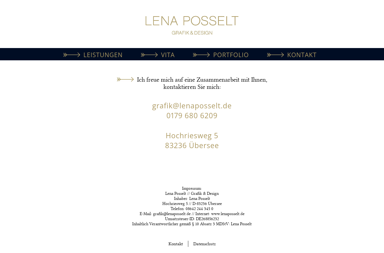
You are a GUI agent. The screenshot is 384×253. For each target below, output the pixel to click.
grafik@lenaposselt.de (192, 105)
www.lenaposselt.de (228, 213)
